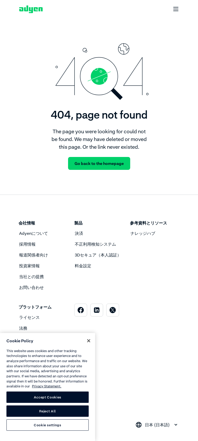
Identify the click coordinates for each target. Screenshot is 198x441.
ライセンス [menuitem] (29, 317)
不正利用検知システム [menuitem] (95, 244)
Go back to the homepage (99, 163)
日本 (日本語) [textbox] (157, 424)
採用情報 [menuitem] (27, 244)
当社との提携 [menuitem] (31, 276)
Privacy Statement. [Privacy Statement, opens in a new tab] (46, 386)
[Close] (88, 340)
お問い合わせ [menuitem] (31, 287)
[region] (47, 387)
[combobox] (157, 425)
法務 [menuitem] (23, 328)
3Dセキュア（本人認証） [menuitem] (98, 254)
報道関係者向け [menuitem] (33, 254)
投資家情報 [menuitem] (29, 265)
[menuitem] (80, 310)
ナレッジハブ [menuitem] (142, 233)
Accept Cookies (47, 397)
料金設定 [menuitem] (83, 265)
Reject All (47, 411)
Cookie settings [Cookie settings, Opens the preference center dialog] (47, 425)
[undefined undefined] (173, 9)
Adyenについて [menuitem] (33, 233)
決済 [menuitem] (79, 233)
